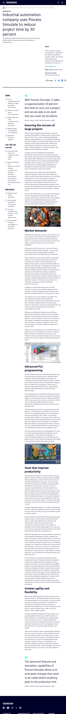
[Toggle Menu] (4, 2)
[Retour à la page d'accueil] (4, 8)
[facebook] (58, 80)
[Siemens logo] (11, 2)
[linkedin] (62, 80)
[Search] (58, 2)
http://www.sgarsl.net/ (50, 66)
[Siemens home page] (8, 703)
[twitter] (55, 80)
